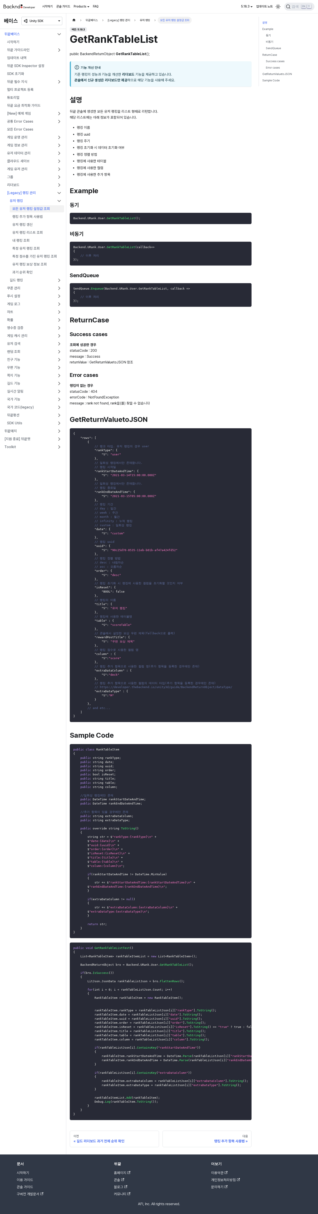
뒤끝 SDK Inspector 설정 (25, 66)
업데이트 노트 (264, 6)
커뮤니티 (122, 1194)
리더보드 (13, 185)
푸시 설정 (13, 296)
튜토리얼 (13, 97)
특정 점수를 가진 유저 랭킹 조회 (34, 256)
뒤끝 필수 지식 (17, 82)
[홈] (74, 20)
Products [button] (80, 6)
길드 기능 (13, 383)
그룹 (10, 177)
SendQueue (273, 48)
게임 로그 (13, 304)
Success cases (275, 61)
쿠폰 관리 (13, 288)
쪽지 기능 (13, 375)
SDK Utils (14, 423)
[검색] (299, 7)
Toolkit (10, 447)
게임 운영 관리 (17, 137)
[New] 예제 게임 (19, 113)
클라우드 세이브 (18, 161)
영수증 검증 (15, 328)
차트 (10, 312)
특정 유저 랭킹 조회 (26, 248)
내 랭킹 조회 (21, 240)
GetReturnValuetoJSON (277, 74)
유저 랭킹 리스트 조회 (27, 232)
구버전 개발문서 (30, 1194)
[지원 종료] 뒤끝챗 (17, 439)
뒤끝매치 (10, 431)
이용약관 (219, 1173)
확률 (10, 320)
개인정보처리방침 (225, 1180)
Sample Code (271, 80)
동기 (268, 35)
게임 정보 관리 (17, 145)
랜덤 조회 (13, 352)
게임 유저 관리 (17, 169)
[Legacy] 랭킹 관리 (21, 193)
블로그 (120, 1187)
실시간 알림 (15, 391)
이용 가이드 (25, 1180)
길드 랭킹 (16, 280)
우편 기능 (13, 367)
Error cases (273, 67)
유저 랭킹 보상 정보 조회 (29, 264)
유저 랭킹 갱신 (22, 225)
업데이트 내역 (16, 58)
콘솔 (119, 1180)
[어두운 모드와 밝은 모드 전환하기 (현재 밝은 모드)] (278, 6)
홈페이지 (122, 1173)
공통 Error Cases (20, 121)
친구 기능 (13, 359)
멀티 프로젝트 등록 (20, 90)
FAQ (95, 6)
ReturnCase (269, 54)
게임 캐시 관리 (17, 336)
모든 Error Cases (20, 129)
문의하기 (219, 1187)
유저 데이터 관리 (18, 153)
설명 (264, 22)
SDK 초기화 (15, 74)
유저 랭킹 (16, 201)
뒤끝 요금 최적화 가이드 (24, 105)
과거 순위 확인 (22, 272)
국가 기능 (13, 399)
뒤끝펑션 (13, 415)
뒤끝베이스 (12, 34)
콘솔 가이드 (63, 6)
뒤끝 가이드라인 (18, 50)
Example (267, 29)
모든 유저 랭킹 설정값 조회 (31, 209)
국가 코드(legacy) (20, 407)
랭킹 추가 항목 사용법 (27, 217)
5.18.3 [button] (245, 6)
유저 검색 (13, 344)
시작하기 (47, 6)
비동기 (269, 41)
